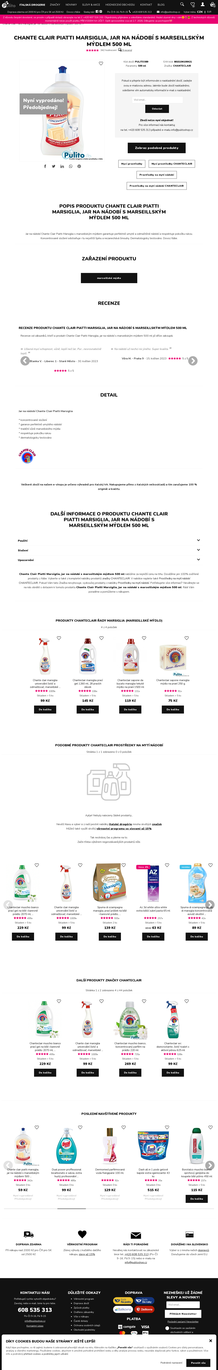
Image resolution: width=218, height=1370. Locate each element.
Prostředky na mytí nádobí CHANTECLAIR (157, 186)
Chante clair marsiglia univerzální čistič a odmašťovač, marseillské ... (45, 684)
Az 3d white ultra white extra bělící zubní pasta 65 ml (153, 909)
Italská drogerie (32, 5)
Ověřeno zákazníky (84, 1312)
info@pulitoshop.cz (170, 12)
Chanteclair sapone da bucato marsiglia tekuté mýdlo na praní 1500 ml (130, 684)
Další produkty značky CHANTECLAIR (109, 980)
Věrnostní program (84, 1299)
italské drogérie (120, 824)
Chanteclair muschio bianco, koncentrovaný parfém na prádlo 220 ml (130, 1047)
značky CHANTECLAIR (116, 578)
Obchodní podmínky (84, 1329)
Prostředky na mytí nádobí (156, 174)
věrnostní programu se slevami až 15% (124, 829)
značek (157, 824)
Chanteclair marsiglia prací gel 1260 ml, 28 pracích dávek (88, 684)
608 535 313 (35, 1310)
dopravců (203, 1250)
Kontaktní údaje (35, 1326)
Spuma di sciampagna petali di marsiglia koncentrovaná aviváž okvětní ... (197, 911)
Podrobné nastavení (171, 1362)
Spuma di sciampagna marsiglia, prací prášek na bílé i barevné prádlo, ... (110, 911)
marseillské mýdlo (109, 278)
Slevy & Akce (91, 4)
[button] (211, 1340)
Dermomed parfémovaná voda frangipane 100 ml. (110, 1171)
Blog (161, 4)
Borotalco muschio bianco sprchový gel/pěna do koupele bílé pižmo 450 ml (196, 1173)
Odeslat (157, 108)
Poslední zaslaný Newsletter (183, 1321)
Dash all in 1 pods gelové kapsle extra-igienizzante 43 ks (153, 1173)
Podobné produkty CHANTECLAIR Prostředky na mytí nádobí (109, 745)
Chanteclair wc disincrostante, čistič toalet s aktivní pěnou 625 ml (173, 1047)
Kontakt (146, 4)
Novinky (71, 4)
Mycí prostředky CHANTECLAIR (172, 163)
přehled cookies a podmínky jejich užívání (46, 1354)
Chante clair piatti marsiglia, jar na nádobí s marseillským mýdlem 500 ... (23, 1173)
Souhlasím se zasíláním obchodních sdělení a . (185, 1332)
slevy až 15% (87, 1254)
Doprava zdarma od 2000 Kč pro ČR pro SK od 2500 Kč (35, 12)
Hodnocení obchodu (120, 4)
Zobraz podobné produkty (156, 148)
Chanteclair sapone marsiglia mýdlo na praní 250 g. (172, 682)
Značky (55, 4)
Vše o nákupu (81, 1316)
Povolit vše (198, 1363)
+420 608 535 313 (142, 12)
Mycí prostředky (131, 163)
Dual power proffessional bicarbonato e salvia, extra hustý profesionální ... (66, 1173)
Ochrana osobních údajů (87, 1325)
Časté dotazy (81, 1321)
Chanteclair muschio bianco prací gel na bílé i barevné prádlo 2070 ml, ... (23, 911)
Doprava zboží (81, 1303)
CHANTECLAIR (182, 65)
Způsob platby (81, 1307)
